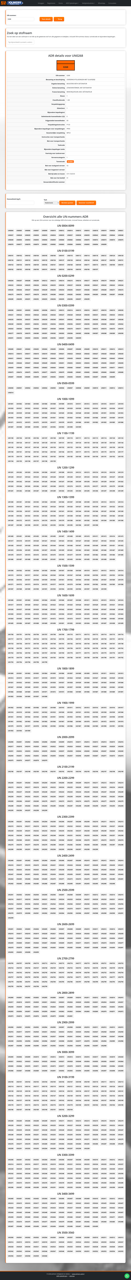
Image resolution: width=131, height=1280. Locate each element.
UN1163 (36, 452)
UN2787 (78, 982)
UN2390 (19, 849)
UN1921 (36, 712)
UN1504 (36, 570)
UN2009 (61, 742)
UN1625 (70, 605)
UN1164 (44, 452)
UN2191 (53, 771)
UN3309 (87, 1160)
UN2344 (19, 835)
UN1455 (27, 550)
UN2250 (10, 796)
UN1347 (103, 511)
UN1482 (95, 555)
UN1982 (44, 726)
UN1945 (36, 717)
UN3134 (61, 1091)
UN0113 (78, 256)
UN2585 (70, 913)
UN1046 (70, 413)
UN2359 (10, 840)
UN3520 (61, 1242)
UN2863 (70, 1011)
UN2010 (70, 742)
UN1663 (120, 614)
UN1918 (10, 712)
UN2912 (103, 1027)
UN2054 (44, 756)
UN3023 (27, 1061)
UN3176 (53, 1105)
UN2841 (36, 1007)
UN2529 (103, 899)
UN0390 (120, 333)
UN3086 (10, 1071)
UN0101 (10, 256)
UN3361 (44, 1178)
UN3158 (27, 1100)
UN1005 (36, 404)
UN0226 (36, 285)
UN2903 (36, 1027)
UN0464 (53, 368)
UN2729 (53, 968)
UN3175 (44, 1105)
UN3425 (103, 1203)
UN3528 (10, 1247)
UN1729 (95, 639)
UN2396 (70, 849)
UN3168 (112, 1100)
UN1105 (27, 438)
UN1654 (44, 614)
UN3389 (36, 1187)
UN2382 (70, 845)
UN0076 (10, 244)
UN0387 (95, 333)
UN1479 (78, 555)
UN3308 (78, 1160)
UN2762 (53, 977)
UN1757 (78, 648)
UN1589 (27, 589)
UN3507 (70, 1237)
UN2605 (44, 929)
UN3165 (87, 1100)
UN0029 (27, 235)
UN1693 (78, 623)
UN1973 (112, 721)
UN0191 (44, 269)
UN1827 (95, 678)
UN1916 (112, 708)
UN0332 (103, 315)
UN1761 (112, 648)
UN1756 (70, 648)
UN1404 (44, 536)
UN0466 (70, 368)
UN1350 (10, 516)
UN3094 (78, 1071)
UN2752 (103, 972)
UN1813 (120, 673)
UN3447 (36, 1212)
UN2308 (78, 822)
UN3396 (95, 1187)
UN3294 (44, 1148)
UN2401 (19, 860)
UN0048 (120, 235)
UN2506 (53, 895)
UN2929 (112, 1032)
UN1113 (95, 438)
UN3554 (112, 1251)
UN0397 (61, 338)
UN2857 (27, 1011)
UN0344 (87, 319)
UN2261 (95, 796)
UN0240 (87, 285)
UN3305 (53, 1160)
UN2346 (36, 835)
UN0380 (36, 333)
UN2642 (10, 938)
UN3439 (87, 1208)
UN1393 (53, 525)
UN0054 (27, 240)
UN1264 (19, 486)
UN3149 (70, 1096)
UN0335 (10, 319)
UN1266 (36, 486)
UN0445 (10, 363)
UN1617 (10, 605)
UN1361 (87, 516)
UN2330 (19, 831)
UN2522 (53, 899)
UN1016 (103, 404)
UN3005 (10, 1057)
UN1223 (36, 477)
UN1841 (95, 682)
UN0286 (103, 294)
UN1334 (10, 511)
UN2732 (70, 968)
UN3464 (53, 1217)
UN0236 (61, 285)
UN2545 (61, 904)
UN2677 (120, 943)
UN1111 (78, 438)
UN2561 (36, 909)
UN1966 (53, 721)
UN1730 (103, 639)
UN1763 (10, 653)
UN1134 (78, 443)
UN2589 (103, 913)
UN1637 (19, 609)
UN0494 (70, 377)
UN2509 (78, 895)
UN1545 (53, 575)
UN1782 (44, 658)
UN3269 (70, 1139)
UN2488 (61, 884)
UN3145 (36, 1096)
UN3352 (95, 1173)
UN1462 (78, 550)
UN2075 (10, 760)
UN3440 (95, 1208)
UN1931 (78, 712)
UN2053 (36, 756)
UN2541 (44, 904)
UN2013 (95, 742)
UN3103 (36, 1082)
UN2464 (10, 879)
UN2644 (27, 938)
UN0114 (87, 256)
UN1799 (44, 662)
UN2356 (103, 835)
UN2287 (70, 806)
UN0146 (95, 260)
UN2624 (78, 934)
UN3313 (120, 1160)
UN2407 (70, 860)
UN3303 (36, 1160)
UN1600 (10, 600)
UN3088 (27, 1071)
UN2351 (70, 835)
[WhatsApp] (127, 1276)
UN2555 (112, 904)
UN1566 (95, 580)
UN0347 (112, 319)
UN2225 (70, 787)
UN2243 (70, 792)
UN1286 (27, 491)
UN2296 (19, 810)
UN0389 (112, 333)
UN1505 (44, 570)
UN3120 (61, 1086)
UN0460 (19, 368)
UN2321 (61, 826)
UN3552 (95, 1251)
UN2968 (61, 1041)
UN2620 (44, 934)
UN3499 (95, 1226)
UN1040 (27, 413)
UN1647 (103, 609)
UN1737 (27, 644)
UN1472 (27, 555)
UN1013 (95, 404)
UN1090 (36, 427)
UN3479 (61, 1222)
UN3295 (53, 1148)
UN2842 (44, 1007)
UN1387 (10, 525)
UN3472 (120, 1217)
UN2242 (61, 792)
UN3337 (87, 1169)
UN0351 (27, 324)
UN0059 (53, 240)
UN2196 (95, 771)
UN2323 (78, 826)
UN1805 (53, 673)
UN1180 (27, 456)
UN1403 (36, 536)
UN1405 (53, 536)
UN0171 (87, 265)
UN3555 (120, 1251)
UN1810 (95, 673)
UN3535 (70, 1247)
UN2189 (36, 771)
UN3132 (44, 1091)
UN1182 (44, 456)
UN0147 (103, 260)
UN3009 (27, 1057)
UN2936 (44, 1036)
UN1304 (44, 502)
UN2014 (103, 742)
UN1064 (78, 418)
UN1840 (87, 682)
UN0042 (95, 235)
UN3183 (103, 1105)
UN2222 (53, 787)
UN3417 (36, 1203)
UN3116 (27, 1086)
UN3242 (78, 1130)
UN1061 (53, 418)
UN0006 (27, 230)
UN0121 (103, 256)
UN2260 (87, 796)
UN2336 (70, 831)
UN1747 (112, 644)
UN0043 (103, 235)
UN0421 (61, 354)
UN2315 (10, 826)
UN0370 (70, 329)
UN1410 (87, 536)
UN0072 (95, 240)
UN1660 (95, 614)
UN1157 (103, 447)
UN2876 (36, 1016)
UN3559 (36, 1256)
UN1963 (27, 721)
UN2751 (95, 972)
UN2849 (78, 1007)
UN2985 (112, 1041)
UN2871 (112, 1011)
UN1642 (61, 609)
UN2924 (70, 1032)
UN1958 (112, 717)
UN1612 (95, 600)
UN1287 (36, 491)
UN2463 (120, 874)
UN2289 (87, 806)
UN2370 (87, 840)
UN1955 (87, 717)
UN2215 (10, 787)
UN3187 (19, 1110)
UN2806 (53, 997)
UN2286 (61, 806)
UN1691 (61, 623)
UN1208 (61, 472)
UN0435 (44, 358)
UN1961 (10, 721)
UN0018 (95, 230)
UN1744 (87, 644)
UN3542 (10, 1251)
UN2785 (61, 982)
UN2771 (78, 977)
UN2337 (78, 831)
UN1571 (10, 584)
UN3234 (10, 1130)
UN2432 (10, 870)
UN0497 (95, 377)
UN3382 (95, 1183)
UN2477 (95, 879)
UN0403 (36, 349)
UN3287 (103, 1144)
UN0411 (103, 349)
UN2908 (70, 1027)
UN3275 (120, 1139)
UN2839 (19, 1007)
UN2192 (61, 771)
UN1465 (95, 550)
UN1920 (27, 712)
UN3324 (95, 1164)
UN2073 (112, 756)
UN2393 (44, 849)
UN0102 (19, 256)
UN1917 (120, 708)
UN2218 (36, 787)
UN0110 (70, 256)
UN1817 (36, 678)
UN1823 (61, 678)
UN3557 (19, 1256)
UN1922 (44, 712)
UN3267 (53, 1139)
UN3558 (27, 1256)
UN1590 (36, 589)
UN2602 (19, 929)
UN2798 (36, 986)
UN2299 (44, 810)
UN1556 (19, 580)
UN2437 (53, 870)
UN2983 (95, 1041)
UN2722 (112, 963)
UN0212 (44, 281)
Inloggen (41, 3)
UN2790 (103, 982)
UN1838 (70, 682)
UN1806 (61, 673)
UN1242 (19, 482)
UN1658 (78, 614)
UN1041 (36, 413)
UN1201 (10, 472)
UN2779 (10, 982)
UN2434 (27, 870)
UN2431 (120, 865)
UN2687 (87, 947)
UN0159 (36, 265)
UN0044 (112, 235)
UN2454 (53, 874)
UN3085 (120, 1066)
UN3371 (10, 1183)
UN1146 (19, 447)
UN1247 (61, 482)
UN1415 (120, 536)
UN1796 (27, 662)
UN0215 (70, 281)
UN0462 (36, 368)
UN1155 (87, 447)
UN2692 (10, 952)
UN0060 (61, 240)
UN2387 (112, 845)
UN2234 (112, 787)
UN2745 (44, 972)
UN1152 (61, 447)
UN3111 (103, 1082)
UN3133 (53, 1091)
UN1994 (19, 731)
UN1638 (27, 609)
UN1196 (27, 461)
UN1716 (120, 634)
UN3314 (10, 1164)
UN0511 (103, 388)
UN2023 (61, 746)
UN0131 (19, 260)
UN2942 (78, 1036)
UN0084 (70, 244)
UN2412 (103, 860)
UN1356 (53, 516)
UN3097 (103, 1071)
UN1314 (120, 502)
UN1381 (78, 520)
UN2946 (103, 1036)
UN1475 (53, 555)
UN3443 (120, 1208)
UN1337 (27, 511)
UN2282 (27, 806)
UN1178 (10, 456)
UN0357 (78, 324)
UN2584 (61, 913)
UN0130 (10, 260)
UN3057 (112, 1061)
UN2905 (53, 1027)
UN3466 (70, 1217)
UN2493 (87, 884)
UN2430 (112, 865)
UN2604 (36, 929)
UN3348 (61, 1173)
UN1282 (19, 491)
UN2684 (61, 947)
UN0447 (27, 363)
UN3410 (95, 1199)
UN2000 (10, 742)
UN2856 (19, 1011)
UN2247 (103, 792)
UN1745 (95, 644)
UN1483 (103, 555)
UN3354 (103, 1173)
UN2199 (120, 771)
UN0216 (78, 281)
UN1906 (36, 708)
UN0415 (19, 354)
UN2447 (10, 874)
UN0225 (27, 285)
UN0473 (10, 372)
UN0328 (70, 315)
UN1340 (53, 511)
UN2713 (44, 963)
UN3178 (61, 1105)
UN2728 (44, 968)
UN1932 (87, 712)
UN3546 (44, 1251)
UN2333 (44, 831)
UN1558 (36, 580)
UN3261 (120, 1135)
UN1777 (120, 653)
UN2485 (36, 884)
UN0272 (120, 290)
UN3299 (87, 1148)
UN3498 (87, 1226)
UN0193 (61, 269)
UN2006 (44, 742)
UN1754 (53, 648)
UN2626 (87, 934)
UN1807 (70, 673)
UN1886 (87, 692)
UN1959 (120, 717)
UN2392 (36, 849)
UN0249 (44, 290)
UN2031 (10, 751)
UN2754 (120, 972)
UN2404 (44, 860)
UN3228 (78, 1125)
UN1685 (10, 623)
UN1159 (120, 447)
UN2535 (19, 904)
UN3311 (103, 1160)
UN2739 (112, 968)
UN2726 (27, 968)
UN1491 (53, 559)
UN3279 (36, 1144)
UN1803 (36, 673)
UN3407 (70, 1199)
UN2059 (87, 756)
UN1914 (95, 708)
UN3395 (87, 1187)
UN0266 (87, 290)
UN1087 (10, 427)
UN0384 (70, 333)
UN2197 (103, 771)
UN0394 (36, 338)
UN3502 (27, 1237)
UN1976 (19, 726)
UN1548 (78, 575)
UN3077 (61, 1066)
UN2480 (112, 879)
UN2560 (27, 909)
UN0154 (19, 265)
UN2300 (10, 822)
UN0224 (19, 285)
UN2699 (36, 952)
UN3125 (103, 1086)
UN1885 (78, 692)
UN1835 (44, 682)
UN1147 (27, 447)
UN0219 (103, 281)
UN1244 (36, 482)
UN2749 (78, 972)
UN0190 (36, 269)
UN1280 (120, 486)
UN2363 (44, 840)
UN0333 (112, 315)
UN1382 (87, 520)
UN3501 (19, 1237)
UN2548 (87, 904)
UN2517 (19, 899)
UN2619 (36, 934)
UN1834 (36, 682)
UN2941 (70, 1036)
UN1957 (103, 717)
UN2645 (36, 938)
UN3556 (10, 1256)
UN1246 (53, 482)
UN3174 (36, 1105)
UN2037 (61, 751)
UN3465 (61, 1217)
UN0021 (120, 230)
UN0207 (19, 281)
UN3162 (61, 1100)
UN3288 (112, 1144)
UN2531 (112, 899)
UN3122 (78, 1086)
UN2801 (19, 997)
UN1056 (19, 418)
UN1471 (19, 555)
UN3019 (112, 1057)
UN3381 (87, 1183)
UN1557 (27, 580)
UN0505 (53, 388)
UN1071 (10, 422)
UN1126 (19, 443)
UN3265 (36, 1139)
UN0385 (78, 333)
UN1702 (27, 634)
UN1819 (53, 678)
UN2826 (70, 1002)
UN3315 (19, 1164)
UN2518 (27, 899)
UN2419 (36, 865)
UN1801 (19, 673)
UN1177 (120, 452)
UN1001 (10, 404)
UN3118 (44, 1086)
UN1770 (70, 653)
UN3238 (44, 1130)
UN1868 (19, 692)
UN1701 (19, 634)
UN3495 (61, 1226)
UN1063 (70, 418)
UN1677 (78, 619)
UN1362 (95, 516)
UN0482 (87, 372)
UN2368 (78, 840)
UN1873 (61, 692)
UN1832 (19, 682)
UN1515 (10, 575)
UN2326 (103, 826)
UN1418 (19, 541)
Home (61, 3)
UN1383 (95, 520)
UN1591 (44, 589)
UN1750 (19, 648)
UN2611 (95, 929)
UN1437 (19, 545)
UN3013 (61, 1057)
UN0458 (120, 363)
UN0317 (95, 310)
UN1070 (120, 418)
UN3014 (70, 1057)
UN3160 (44, 1100)
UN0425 (78, 354)
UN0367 (44, 329)
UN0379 (27, 333)
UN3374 (27, 1183)
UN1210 (70, 472)
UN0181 (120, 265)
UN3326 (112, 1164)
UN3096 (95, 1071)
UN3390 (44, 1187)
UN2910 (87, 1027)
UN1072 (19, 422)
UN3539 (103, 1247)
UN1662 (112, 614)
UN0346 (103, 319)
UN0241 (95, 285)
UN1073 (27, 422)
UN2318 (36, 826)
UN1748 (120, 644)
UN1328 (87, 507)
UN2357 (112, 835)
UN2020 (36, 746)
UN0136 (53, 260)
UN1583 (103, 584)
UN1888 (103, 692)
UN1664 (10, 619)
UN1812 (112, 673)
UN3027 (61, 1061)
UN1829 (112, 678)
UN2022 (53, 746)
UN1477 (70, 555)
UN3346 (44, 1173)
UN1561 (61, 580)
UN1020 (10, 408)
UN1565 (87, 580)
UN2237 (19, 792)
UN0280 (53, 294)
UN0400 (10, 349)
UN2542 (53, 904)
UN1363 (103, 516)
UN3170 (10, 1105)
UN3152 (95, 1096)
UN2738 (103, 968)
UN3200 (10, 1121)
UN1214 (95, 472)
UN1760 (103, 648)
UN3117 (36, 1086)
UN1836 (53, 682)
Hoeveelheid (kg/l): (20, 201)
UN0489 (27, 377)
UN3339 (103, 1169)
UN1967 (61, 721)
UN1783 (53, 658)
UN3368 (103, 1178)
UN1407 (61, 536)
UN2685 (70, 947)
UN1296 (95, 491)
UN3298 (78, 1148)
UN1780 (27, 658)
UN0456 (103, 363)
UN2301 (19, 822)
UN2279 (120, 801)
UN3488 (19, 1226)
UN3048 (78, 1061)
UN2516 (10, 899)
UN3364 (70, 1178)
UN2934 (27, 1036)
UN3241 (70, 1130)
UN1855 (53, 687)
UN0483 (95, 372)
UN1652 (27, 614)
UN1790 (103, 658)
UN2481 (120, 879)
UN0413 (120, 349)
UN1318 (10, 507)
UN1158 (112, 447)
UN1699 (120, 623)
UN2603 (27, 929)
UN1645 (87, 609)
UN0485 (112, 372)
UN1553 (112, 575)
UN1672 (53, 619)
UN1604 (44, 600)
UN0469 (95, 368)
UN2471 (61, 879)
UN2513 (103, 895)
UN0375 (112, 329)
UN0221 (120, 281)
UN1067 (103, 418)
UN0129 (120, 256)
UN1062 (61, 418)
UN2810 (78, 997)
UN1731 (112, 639)
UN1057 (27, 418)
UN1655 (53, 614)
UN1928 (61, 712)
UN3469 (95, 1217)
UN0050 (19, 240)
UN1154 (78, 447)
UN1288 (44, 491)
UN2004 (36, 742)
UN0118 (95, 256)
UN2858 (36, 1011)
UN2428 (95, 865)
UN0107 (61, 256)
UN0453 (78, 363)
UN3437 (70, 1208)
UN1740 (53, 644)
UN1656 (61, 614)
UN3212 (70, 1121)
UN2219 (44, 787)
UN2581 (36, 913)
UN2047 (103, 751)
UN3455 (103, 1212)
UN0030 (36, 235)
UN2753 (112, 972)
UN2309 (87, 822)
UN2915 (120, 1027)
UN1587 (10, 589)
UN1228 (53, 477)
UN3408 (78, 1199)
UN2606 (53, 929)
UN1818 (44, 678)
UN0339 (44, 319)
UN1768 (53, 653)
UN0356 (70, 324)
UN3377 (53, 1183)
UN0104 (36, 256)
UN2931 (10, 1036)
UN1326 (70, 507)
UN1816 (27, 678)
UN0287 (112, 294)
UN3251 (36, 1135)
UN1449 (95, 545)
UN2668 (53, 943)
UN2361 (27, 840)
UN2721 (103, 963)
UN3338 (95, 1169)
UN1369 (10, 520)
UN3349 (70, 1173)
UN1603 (36, 600)
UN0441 (95, 358)
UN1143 (112, 443)
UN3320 (61, 1164)
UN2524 (61, 899)
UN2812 (95, 997)
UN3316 (27, 1164)
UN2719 (87, 963)
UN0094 (95, 244)
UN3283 (70, 1144)
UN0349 (10, 324)
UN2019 (27, 746)
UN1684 (120, 619)
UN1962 (19, 721)
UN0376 (120, 329)
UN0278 (36, 294)
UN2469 (44, 879)
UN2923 (61, 1032)
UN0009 (44, 230)
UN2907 (61, 1027)
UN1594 (61, 589)
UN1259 (103, 482)
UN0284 (87, 294)
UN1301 (19, 502)
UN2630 (120, 934)
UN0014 (70, 230)
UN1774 (95, 653)
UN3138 (95, 1091)
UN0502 (27, 388)
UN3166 (95, 1100)
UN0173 (95, 265)
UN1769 (61, 653)
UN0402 (27, 349)
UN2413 (112, 860)
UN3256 (78, 1135)
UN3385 (120, 1183)
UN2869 (95, 1011)
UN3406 (61, 1199)
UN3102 (27, 1082)
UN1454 (19, 550)
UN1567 (103, 580)
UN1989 (95, 726)
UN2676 (112, 943)
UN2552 (95, 904)
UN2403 (36, 860)
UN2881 (70, 1016)
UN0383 (61, 333)
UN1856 (61, 687)
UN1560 (53, 580)
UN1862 (103, 687)
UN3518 (44, 1242)
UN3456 (112, 1212)
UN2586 (78, 913)
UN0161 (53, 265)
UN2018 (19, 746)
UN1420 (36, 541)
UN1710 (70, 634)
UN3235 (19, 1130)
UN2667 (44, 943)
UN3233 (120, 1125)
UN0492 (53, 377)
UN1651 (19, 614)
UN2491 (78, 884)
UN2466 (27, 879)
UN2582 (44, 913)
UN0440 (87, 358)
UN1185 (70, 456)
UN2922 (53, 1032)
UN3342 (10, 1173)
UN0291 (27, 299)
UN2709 (27, 963)
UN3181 (87, 1105)
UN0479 (61, 372)
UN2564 (44, 909)
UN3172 (27, 1105)
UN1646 (95, 609)
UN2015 (112, 742)
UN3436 (61, 1208)
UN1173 (95, 452)
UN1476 (61, 555)
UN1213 (87, 472)
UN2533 (120, 899)
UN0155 (27, 265)
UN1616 (120, 600)
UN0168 (70, 265)
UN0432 (19, 358)
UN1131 (61, 443)
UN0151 (120, 260)
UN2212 (103, 783)
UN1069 (112, 418)
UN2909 (78, 1027)
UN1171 (78, 452)
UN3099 (120, 1071)
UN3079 (78, 1066)
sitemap (72, 1276)
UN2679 (19, 947)
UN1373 (27, 520)
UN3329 (19, 1169)
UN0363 (10, 329)
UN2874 (19, 1016)
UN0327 (61, 315)
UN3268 (61, 1139)
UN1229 (61, 477)
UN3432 (44, 1208)
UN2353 (87, 835)
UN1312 (103, 502)
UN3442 (112, 1208)
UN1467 (112, 550)
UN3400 (10, 1199)
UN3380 (78, 1183)
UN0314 (70, 310)
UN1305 (53, 502)
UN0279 (44, 294)
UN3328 (10, 1169)
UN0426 (87, 354)
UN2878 (44, 1016)
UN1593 (53, 589)
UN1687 (27, 623)
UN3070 (27, 1066)
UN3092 (61, 1071)
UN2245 (87, 792)
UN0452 (70, 363)
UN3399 (120, 1187)
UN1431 (95, 541)
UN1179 (19, 456)
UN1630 (103, 605)
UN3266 (44, 1139)
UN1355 (44, 516)
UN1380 (70, 520)
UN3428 (10, 1208)
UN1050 (95, 413)
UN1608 (78, 600)
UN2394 (53, 849)
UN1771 (78, 653)
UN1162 (27, 452)
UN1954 (78, 717)
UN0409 (87, 349)
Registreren (51, 3)
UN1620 (27, 605)
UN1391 (36, 525)
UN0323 (27, 315)
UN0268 (103, 290)
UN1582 (95, 584)
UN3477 (44, 1222)
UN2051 (19, 756)
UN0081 (44, 244)
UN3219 (120, 1121)
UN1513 (112, 570)
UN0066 (78, 240)
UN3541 (120, 1247)
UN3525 (103, 1242)
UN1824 (70, 678)
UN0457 (112, 363)
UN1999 (27, 731)
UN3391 (53, 1187)
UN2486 (44, 884)
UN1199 (53, 461)
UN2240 (44, 792)
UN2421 (53, 865)
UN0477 (44, 372)
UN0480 (70, 372)
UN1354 (36, 516)
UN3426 (112, 1203)
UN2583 (53, 913)
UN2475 (87, 879)
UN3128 (10, 1091)
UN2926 (87, 1032)
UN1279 (112, 486)
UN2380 (53, 845)
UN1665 (19, 619)
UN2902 (27, 1027)
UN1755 (61, 648)
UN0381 (44, 333)
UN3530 (27, 1247)
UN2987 (10, 1046)
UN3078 (70, 1066)
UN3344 (27, 1173)
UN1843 (103, 682)
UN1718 (19, 639)
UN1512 (103, 570)
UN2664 (36, 943)
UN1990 (103, 726)
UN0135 (44, 260)
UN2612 (103, 929)
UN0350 (19, 324)
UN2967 (53, 1041)
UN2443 (103, 870)
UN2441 (87, 870)
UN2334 (53, 831)
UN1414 (112, 536)
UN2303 (36, 822)
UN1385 (112, 520)
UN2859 (44, 1011)
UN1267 (44, 486)
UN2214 (120, 783)
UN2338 (87, 831)
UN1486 (10, 559)
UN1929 (70, 712)
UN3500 (10, 1237)
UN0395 (44, 338)
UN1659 (87, 614)
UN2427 (87, 865)
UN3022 (19, 1061)
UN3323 (87, 1164)
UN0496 (87, 377)
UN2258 (70, 796)
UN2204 (44, 783)
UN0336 (19, 319)
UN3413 (120, 1199)
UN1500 (10, 570)
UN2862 (61, 1011)
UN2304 (44, 822)
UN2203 (36, 783)
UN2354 (95, 835)
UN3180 (78, 1105)
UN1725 (61, 639)
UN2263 (112, 796)
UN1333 (120, 507)
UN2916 (10, 1032)
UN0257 (78, 290)
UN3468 (87, 1217)
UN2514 (112, 895)
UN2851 (95, 1007)
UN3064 (120, 1061)
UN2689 (103, 947)
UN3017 (95, 1057)
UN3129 (19, 1091)
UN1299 (120, 491)
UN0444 (120, 358)
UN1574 (36, 584)
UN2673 (95, 943)
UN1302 (27, 502)
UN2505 (44, 895)
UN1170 (70, 452)
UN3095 (87, 1071)
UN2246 (95, 792)
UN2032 (19, 751)
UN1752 (36, 648)
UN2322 (70, 826)
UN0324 (36, 315)
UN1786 (70, 658)
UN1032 (87, 408)
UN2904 (44, 1027)
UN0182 (10, 269)
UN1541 (36, 575)
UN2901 (19, 1027)
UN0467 (78, 368)
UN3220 (10, 1125)
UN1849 (27, 687)
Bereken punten (67, 203)
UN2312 (112, 822)
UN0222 (10, 285)
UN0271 (112, 290)
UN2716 (70, 963)
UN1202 (19, 472)
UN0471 (112, 368)
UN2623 (70, 934)
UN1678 (87, 619)
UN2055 (53, 756)
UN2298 (36, 810)
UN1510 (87, 570)
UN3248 (10, 1135)
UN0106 (53, 256)
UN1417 (10, 541)
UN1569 (112, 580)
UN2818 (19, 1002)
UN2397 (78, 849)
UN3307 (70, 1160)
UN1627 (87, 605)
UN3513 (120, 1237)
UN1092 (53, 427)
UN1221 (19, 477)
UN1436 (10, 545)
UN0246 (19, 290)
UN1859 (87, 687)
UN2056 (61, 756)
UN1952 (61, 717)
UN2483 (19, 884)
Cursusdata (112, 3)
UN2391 (27, 849)
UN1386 (120, 520)
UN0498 (103, 377)
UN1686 (19, 623)
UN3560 (44, 1256)
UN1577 (53, 584)
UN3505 (53, 1237)
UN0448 (36, 363)
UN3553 (103, 1251)
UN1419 (27, 541)
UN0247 (27, 290)
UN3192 (61, 1110)
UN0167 (61, 265)
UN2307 (70, 822)
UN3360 (36, 1178)
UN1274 (70, 486)
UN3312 (112, 1160)
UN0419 (44, 354)
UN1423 (61, 541)
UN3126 (112, 1086)
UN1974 (120, 721)
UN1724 (53, 639)
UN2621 (53, 934)
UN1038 (10, 413)
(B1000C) (70, 161)
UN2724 (10, 968)
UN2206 (61, 783)
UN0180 (112, 265)
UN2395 (61, 849)
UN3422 (78, 1203)
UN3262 (10, 1139)
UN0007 (36, 230)
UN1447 (78, 545)
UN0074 (112, 240)
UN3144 (27, 1096)
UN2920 (36, 1032)
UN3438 (78, 1208)
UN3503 (36, 1237)
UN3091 (53, 1071)
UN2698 (27, 952)
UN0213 (53, 281)
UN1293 (70, 491)
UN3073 (53, 1066)
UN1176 (112, 452)
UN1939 (112, 712)
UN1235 (103, 477)
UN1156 (95, 447)
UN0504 (44, 388)
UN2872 (120, 1011)
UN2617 (19, 934)
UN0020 (112, 230)
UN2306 (61, 822)
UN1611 (87, 600)
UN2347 (44, 835)
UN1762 (120, 648)
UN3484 (103, 1222)
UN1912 (78, 708)
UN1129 (44, 443)
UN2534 (10, 904)
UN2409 (78, 860)
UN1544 (44, 575)
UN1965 (44, 721)
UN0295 (61, 299)
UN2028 (103, 746)
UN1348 (112, 511)
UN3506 (61, 1237)
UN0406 (61, 349)
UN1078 (61, 422)
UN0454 (87, 363)
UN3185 (120, 1105)
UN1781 (36, 658)
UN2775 (95, 977)
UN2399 (95, 849)
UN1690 (53, 623)
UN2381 (61, 845)
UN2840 (27, 1007)
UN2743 (27, 972)
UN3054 (87, 1061)
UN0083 (61, 244)
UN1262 (120, 482)
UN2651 (87, 938)
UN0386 (87, 333)
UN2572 (87, 909)
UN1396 (78, 525)
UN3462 (36, 1217)
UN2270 (44, 801)
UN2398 (87, 849)
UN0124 (112, 256)
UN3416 (27, 1203)
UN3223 (36, 1125)
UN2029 (112, 746)
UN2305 (53, 822)
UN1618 (19, 605)
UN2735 (95, 968)
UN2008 (53, 742)
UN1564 (78, 580)
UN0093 (87, 244)
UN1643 (70, 609)
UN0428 (103, 354)
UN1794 (19, 662)
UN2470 (53, 879)
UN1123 (120, 438)
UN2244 (78, 792)
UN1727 (78, 639)
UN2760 (36, 977)
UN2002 (27, 742)
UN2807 (61, 997)
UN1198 (44, 461)
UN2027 (95, 746)
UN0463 (44, 368)
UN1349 (120, 511)
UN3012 (53, 1057)
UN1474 (44, 555)
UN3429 (19, 1208)
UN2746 (53, 972)
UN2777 (112, 977)
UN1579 (70, 584)
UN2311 (103, 822)
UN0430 (120, 354)
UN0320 (120, 310)
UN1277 (95, 486)
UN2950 (19, 1041)
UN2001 (19, 742)
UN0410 (95, 349)
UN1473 (36, 555)
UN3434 (53, 1208)
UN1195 (19, 461)
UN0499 (112, 377)
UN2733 (78, 968)
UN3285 (87, 1144)
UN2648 (61, 938)
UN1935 (95, 712)
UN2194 (78, 771)
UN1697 (103, 623)
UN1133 (70, 443)
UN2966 (44, 1041)
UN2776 (103, 977)
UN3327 (120, 1164)
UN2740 (120, 968)
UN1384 (103, 520)
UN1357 (61, 516)
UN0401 (19, 349)
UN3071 (36, 1066)
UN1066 (95, 418)
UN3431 (36, 1208)
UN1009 (61, 404)
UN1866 (10, 692)
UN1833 (27, 682)
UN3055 (95, 1061)
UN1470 (10, 555)
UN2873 (10, 1016)
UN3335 (70, 1169)
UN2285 (53, 806)
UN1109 (61, 438)
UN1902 (10, 708)
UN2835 (112, 1002)
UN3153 (103, 1096)
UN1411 (95, 536)
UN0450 (53, 363)
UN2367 (70, 840)
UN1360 (78, 516)
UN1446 (70, 545)
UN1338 (36, 511)
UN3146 (44, 1096)
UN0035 (61, 235)
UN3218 (112, 1121)
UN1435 (120, 541)
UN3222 (27, 1125)
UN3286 (95, 1144)
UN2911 (95, 1027)
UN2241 (53, 792)
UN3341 (120, 1169)
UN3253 (53, 1135)
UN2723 (120, 963)
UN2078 (36, 760)
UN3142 (10, 1096)
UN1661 (103, 614)
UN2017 (10, 746)
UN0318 (103, 310)
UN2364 (53, 840)
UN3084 (112, 1066)
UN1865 (120, 687)
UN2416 (10, 865)
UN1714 (103, 634)
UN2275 (87, 801)
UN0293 (44, 299)
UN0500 (10, 388)
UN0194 (70, 269)
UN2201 (19, 783)
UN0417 (27, 354)
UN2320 (53, 826)
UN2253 (36, 796)
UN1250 (87, 482)
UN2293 (112, 806)
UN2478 (103, 879)
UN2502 (19, 895)
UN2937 (53, 1036)
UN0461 (27, 368)
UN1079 (70, 422)
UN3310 (95, 1160)
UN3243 (87, 1130)
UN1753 (44, 648)
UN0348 (120, 319)
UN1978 (36, 726)
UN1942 (19, 717)
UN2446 (120, 870)
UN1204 (36, 472)
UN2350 (61, 835)
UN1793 (10, 662)
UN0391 (10, 338)
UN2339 (95, 831)
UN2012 (87, 742)
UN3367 (95, 1178)
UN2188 (27, 771)
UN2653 (95, 938)
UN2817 (10, 1002)
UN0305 (36, 310)
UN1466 (103, 550)
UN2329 (10, 831)
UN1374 (36, 520)
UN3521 (70, 1242)
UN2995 (78, 1046)
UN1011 (78, 404)
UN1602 (27, 600)
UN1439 (36, 545)
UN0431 (10, 358)
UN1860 (95, 687)
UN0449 (44, 363)
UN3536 (78, 1247)
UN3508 (78, 1237)
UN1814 (10, 678)
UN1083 (103, 422)
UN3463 (44, 1217)
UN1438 (27, 545)
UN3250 (27, 1135)
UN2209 (78, 783)
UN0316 (87, 310)
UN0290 (19, 299)
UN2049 (120, 751)
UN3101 (19, 1082)
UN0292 (36, 299)
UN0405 (53, 349)
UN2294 (120, 806)
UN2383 (78, 845)
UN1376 (44, 520)
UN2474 (78, 879)
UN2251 (19, 796)
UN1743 (78, 644)
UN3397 (103, 1187)
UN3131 (36, 1091)
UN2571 (78, 909)
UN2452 (36, 874)
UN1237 (112, 477)
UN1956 (95, 717)
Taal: (51, 202)
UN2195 (87, 771)
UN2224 (61, 787)
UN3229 (87, 1125)
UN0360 (103, 324)
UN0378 (19, 333)
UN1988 (87, 726)
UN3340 (112, 1169)
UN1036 (112, 408)
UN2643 (19, 938)
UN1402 (27, 536)
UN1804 (44, 673)
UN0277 (27, 294)
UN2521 (44, 899)
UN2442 (95, 870)
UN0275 (10, 294)
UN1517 (27, 575)
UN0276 (19, 294)
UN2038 (70, 751)
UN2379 (44, 845)
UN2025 (78, 746)
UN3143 (19, 1096)
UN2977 (78, 1041)
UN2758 (19, 977)
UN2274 (78, 801)
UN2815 (120, 997)
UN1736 (19, 644)
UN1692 (70, 623)
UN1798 (36, 662)
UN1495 (87, 559)
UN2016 (120, 742)
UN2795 (10, 986)
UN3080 (87, 1066)
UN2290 (95, 806)
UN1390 (27, 525)
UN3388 (27, 1187)
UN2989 (27, 1046)
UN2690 (112, 947)
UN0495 (78, 377)
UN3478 (53, 1222)
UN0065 (70, 240)
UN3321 (70, 1164)
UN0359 (95, 324)
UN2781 (27, 982)
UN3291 (19, 1148)
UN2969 (70, 1041)
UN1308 (78, 502)
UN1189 (87, 456)
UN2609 (78, 929)
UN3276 (10, 1144)
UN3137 (87, 1091)
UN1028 (61, 408)
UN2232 (95, 787)
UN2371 (95, 840)
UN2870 (103, 1011)
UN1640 (44, 609)
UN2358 (120, 835)
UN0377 (10, 333)
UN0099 (103, 244)
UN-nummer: (20, 17)
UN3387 (19, 1187)
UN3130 (27, 1091)
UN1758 (87, 648)
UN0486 (120, 372)
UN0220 (112, 281)
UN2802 (27, 997)
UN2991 (44, 1046)
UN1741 (61, 644)
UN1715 (112, 634)
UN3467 (78, 1217)
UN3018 (103, 1057)
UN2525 (70, 899)
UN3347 (53, 1173)
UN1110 (70, 438)
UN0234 (44, 285)
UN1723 (44, 639)
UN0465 (61, 368)
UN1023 (36, 408)
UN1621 (36, 605)
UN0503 (36, 388)
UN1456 (36, 550)
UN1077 (53, 422)
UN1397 (87, 525)
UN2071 (103, 756)
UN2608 (70, 929)
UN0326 (53, 315)
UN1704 (36, 634)
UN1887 (95, 692)
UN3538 (95, 1247)
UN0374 (103, 329)
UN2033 (27, 751)
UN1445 (61, 545)
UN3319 (53, 1164)
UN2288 (78, 806)
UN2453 (44, 874)
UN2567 (61, 909)
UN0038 (78, 235)
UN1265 (27, 486)
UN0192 (53, 269)
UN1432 (103, 541)
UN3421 (70, 1203)
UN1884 (70, 692)
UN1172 (87, 452)
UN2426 (78, 865)
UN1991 (112, 726)
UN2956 (27, 1041)
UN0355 (61, 324)
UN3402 (27, 1199)
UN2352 (78, 835)
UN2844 (53, 1007)
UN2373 (112, 840)
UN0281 (61, 294)
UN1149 (44, 447)
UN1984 (61, 726)
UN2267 (27, 801)
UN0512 (112, 388)
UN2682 (44, 947)
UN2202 (27, 783)
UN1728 (87, 639)
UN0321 (10, 315)
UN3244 (95, 1130)
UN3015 (78, 1057)
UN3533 (53, 1247)
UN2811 (87, 997)
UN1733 (10, 644)
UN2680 (27, 947)
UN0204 (10, 281)
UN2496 (103, 884)
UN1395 (70, 525)
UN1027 (53, 408)
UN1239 (10, 482)
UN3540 (112, 1247)
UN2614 (112, 929)
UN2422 (61, 865)
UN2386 (103, 845)
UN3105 (53, 1082)
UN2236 (10, 792)
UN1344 (78, 511)
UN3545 (36, 1251)
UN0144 (87, 260)
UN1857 (70, 687)
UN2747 (61, 972)
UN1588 (19, 589)
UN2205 (53, 783)
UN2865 (87, 1011)
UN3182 (95, 1105)
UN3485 (112, 1222)
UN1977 (27, 726)
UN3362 (53, 1178)
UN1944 (27, 717)
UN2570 (70, 909)
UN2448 (19, 874)
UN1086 (120, 422)
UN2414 (120, 860)
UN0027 (10, 235)
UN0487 (10, 377)
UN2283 (36, 806)
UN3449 (53, 1212)
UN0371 (78, 329)
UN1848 (19, 687)
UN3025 (44, 1061)
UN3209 (44, 1121)
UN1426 (70, 541)
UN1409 (78, 536)
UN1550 (95, 575)
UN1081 (87, 422)
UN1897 (36, 696)
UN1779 (19, 658)
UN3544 (27, 1251)
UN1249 (78, 482)
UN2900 (10, 1027)
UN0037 (70, 235)
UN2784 (53, 982)
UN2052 (27, 756)
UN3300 (10, 1160)
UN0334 (120, 315)
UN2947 (112, 1036)
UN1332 (112, 507)
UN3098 (112, 1071)
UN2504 (36, 895)
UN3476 (36, 1222)
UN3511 (103, 1237)
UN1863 (112, 687)
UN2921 (44, 1032)
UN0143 (78, 260)
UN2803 (36, 997)
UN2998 (103, 1046)
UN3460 (27, 1217)
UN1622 (44, 605)
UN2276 (95, 801)
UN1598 (95, 589)
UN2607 (61, 929)
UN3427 (120, 1203)
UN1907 (44, 708)
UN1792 (120, 658)
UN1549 (87, 575)
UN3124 (95, 1086)
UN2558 (19, 909)
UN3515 (19, 1242)
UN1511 (95, 570)
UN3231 (103, 1125)
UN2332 (36, 831)
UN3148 (61, 1096)
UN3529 (19, 1247)
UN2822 (53, 1002)
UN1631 (112, 605)
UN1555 (10, 580)
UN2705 (10, 963)
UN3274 (112, 1139)
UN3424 (95, 1203)
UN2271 (53, 801)
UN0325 (44, 315)
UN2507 (61, 895)
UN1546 (61, 575)
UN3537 (87, 1247)
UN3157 (19, 1100)
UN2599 (10, 918)
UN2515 (120, 895)
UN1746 (103, 644)
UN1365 (120, 516)
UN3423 (87, 1203)
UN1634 (120, 605)
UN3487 (10, 1226)
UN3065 (10, 1066)
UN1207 (53, 472)
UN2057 (70, 756)
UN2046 (95, 751)
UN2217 (27, 787)
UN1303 (36, 502)
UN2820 (36, 1002)
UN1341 (61, 511)
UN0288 (120, 294)
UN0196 (87, 269)
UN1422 (53, 541)
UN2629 (112, 934)
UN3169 (120, 1100)
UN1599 (103, 589)
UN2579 (19, 913)
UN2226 (78, 787)
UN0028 (19, 235)
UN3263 (19, 1139)
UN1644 (78, 609)
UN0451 (61, 363)
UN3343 (19, 1173)
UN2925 (78, 1032)
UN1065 (87, 418)
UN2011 (78, 742)
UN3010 (36, 1057)
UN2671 (78, 943)
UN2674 (103, 943)
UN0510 (95, 388)
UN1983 (53, 726)
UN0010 (53, 230)
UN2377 (27, 845)
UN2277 (103, 801)
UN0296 (70, 299)
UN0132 (27, 260)
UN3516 (27, 1242)
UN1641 (53, 609)
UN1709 (61, 634)
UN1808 (78, 673)
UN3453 (87, 1212)
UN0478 (53, 372)
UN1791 (112, 658)
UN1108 (53, 438)
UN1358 (70, 516)
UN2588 (95, 913)
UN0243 (112, 285)
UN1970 (87, 721)
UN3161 (53, 1100)
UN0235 (53, 285)
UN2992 (53, 1046)
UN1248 (70, 482)
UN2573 (95, 909)
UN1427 (78, 541)
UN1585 (112, 584)
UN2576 (112, 909)
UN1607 (70, 600)
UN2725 (19, 968)
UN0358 (87, 324)
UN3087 (19, 1071)
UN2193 (70, 771)
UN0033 (44, 235)
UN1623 (53, 605)
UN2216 (19, 787)
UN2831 (95, 1002)
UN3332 (44, 1169)
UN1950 (44, 717)
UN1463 (87, 550)
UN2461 (112, 874)
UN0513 (120, 388)
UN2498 (112, 884)
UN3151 (87, 1096)
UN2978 (87, 1041)
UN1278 (103, 486)
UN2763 (61, 977)
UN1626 (78, 605)
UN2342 (120, 831)
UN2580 (27, 913)
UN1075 (36, 422)
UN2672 (87, 943)
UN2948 (120, 1036)
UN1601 (19, 600)
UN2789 (95, 982)
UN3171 (19, 1105)
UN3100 (10, 1082)
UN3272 (95, 1139)
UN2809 (70, 997)
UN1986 (70, 726)
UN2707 (19, 963)
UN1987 (78, 726)
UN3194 (70, 1110)
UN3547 (53, 1251)
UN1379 (61, 520)
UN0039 (87, 235)
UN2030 (120, 746)
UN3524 (95, 1242)
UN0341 (61, 319)
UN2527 (87, 899)
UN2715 (61, 963)
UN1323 (44, 507)
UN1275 (78, 486)
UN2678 (10, 947)
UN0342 (70, 319)
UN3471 (112, 1217)
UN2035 (44, 751)
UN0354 (53, 324)
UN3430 (27, 1208)
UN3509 (87, 1237)
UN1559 (44, 580)
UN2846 (70, 1007)
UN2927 (95, 1032)
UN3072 (44, 1066)
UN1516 (19, 575)
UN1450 (103, 545)
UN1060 (44, 418)
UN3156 (10, 1100)
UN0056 (44, 240)
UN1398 (95, 525)
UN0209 (36, 281)
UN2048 (112, 751)
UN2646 (44, 938)
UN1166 (61, 452)
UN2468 (36, 879)
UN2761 (44, 977)
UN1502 (19, 570)
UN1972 (103, 721)
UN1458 (53, 550)
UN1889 (112, 692)
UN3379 (70, 1183)
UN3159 (36, 1100)
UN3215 (95, 1121)
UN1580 (78, 584)
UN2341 (112, 831)
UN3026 (53, 1061)
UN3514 (10, 1242)
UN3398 (112, 1187)
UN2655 (103, 938)
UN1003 (27, 404)
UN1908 (53, 708)
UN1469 (120, 550)
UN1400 (10, 536)
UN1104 (19, 438)
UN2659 (10, 943)
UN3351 (87, 1173)
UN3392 (61, 1187)
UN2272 (61, 801)
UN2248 (112, 792)
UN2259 (78, 796)
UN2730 (61, 968)
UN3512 (112, 1237)
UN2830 (87, 1002)
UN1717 (10, 639)
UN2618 (27, 934)
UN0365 (27, 329)
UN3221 (19, 1125)
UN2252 (27, 796)
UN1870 (36, 692)
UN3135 (70, 1091)
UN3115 (19, 1086)
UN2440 (78, 870)
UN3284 (78, 1144)
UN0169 (78, 265)
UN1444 (53, 545)
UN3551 (87, 1251)
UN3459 (19, 1217)
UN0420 (53, 354)
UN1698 (112, 623)
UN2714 (53, 963)
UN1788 (87, 658)
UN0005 (19, 230)
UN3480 (70, 1222)
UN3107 (70, 1082)
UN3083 (103, 1066)
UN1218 (112, 472)
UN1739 (44, 644)
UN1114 (103, 438)
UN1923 (53, 712)
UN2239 (36, 792)
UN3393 (70, 1187)
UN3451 (70, 1212)
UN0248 (36, 290)
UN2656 (112, 938)
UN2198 (112, 771)
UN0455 (95, 363)
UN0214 (61, 281)
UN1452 (120, 545)
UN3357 (10, 1178)
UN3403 (36, 1199)
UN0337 (27, 319)
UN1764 (19, 653)
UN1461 (70, 550)
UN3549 (70, 1251)
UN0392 (19, 338)
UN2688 (95, 947)
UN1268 (53, 486)
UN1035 (103, 408)
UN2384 (87, 845)
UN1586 (120, 584)
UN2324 (87, 826)
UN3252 (44, 1135)
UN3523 (87, 1242)
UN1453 (10, 550)
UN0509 (87, 388)
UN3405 (53, 1199)
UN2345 (27, 835)
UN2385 (95, 845)
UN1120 (112, 438)
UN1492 (61, 559)
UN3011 (44, 1057)
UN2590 (112, 913)
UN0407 (70, 349)
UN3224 (44, 1125)
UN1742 (70, 644)
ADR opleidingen (61, 1276)
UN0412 (112, 349)
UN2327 (112, 826)
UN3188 (27, 1110)
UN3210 (53, 1121)
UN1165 (53, 452)
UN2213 (112, 783)
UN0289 (10, 299)
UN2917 (19, 1032)
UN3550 (78, 1251)
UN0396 (53, 338)
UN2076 (19, 760)
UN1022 (27, 408)
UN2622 (61, 934)
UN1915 (103, 708)
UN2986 (120, 1041)
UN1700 (10, 634)
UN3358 (19, 1178)
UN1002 (19, 404)
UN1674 (70, 619)
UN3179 (70, 1105)
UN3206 (27, 1121)
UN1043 (44, 413)
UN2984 (103, 1041)
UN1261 (112, 482)
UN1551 (103, 575)
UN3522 (78, 1242)
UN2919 (27, 1032)
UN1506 (53, 570)
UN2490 (70, 884)
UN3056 (103, 1061)
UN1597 (87, 589)
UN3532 (44, 1247)
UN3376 (44, 1183)
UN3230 (95, 1125)
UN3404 (44, 1199)
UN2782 (36, 982)
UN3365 (78, 1178)
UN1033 (95, 408)
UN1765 (27, 653)
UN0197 (95, 269)
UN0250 (53, 290)
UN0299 (87, 299)
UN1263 (10, 486)
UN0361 (112, 324)
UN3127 (120, 1086)
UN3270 (78, 1139)
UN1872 (53, 692)
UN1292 (61, 491)
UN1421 (44, 541)
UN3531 (36, 1247)
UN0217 (87, 281)
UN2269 (36, 801)
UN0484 (103, 372)
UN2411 (95, 860)
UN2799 (44, 986)
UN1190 (95, 456)
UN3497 (78, 1226)
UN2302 (27, 822)
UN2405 (53, 860)
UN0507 (70, 388)
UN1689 (44, 623)
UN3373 (19, 1183)
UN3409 (87, 1199)
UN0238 (78, 285)
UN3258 (95, 1135)
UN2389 (10, 849)
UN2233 (103, 787)
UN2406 (61, 860)
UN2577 (120, 909)
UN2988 (19, 1046)
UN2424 (70, 865)
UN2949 (10, 1041)
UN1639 (36, 609)
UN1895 (27, 696)
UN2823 (61, 1002)
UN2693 (19, 952)
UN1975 (10, 726)
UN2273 (70, 801)
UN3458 (10, 1217)
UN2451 (27, 874)
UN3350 (78, 1173)
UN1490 (44, 559)
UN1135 (87, 443)
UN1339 (44, 511)
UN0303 (27, 310)
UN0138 (70, 260)
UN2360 (19, 840)
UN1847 (10, 687)
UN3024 (36, 1061)
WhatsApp (101, 3)
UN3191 (53, 1110)
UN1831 (10, 682)
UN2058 (78, 756)
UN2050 (10, 756)
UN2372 (103, 840)
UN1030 (78, 408)
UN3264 (27, 1139)
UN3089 (36, 1071)
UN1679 (95, 619)
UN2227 (87, 787)
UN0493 (61, 377)
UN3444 (10, 1212)
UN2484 (27, 884)
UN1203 (27, 472)
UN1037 (120, 408)
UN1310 (95, 502)
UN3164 (78, 1100)
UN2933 (19, 1036)
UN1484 (112, 555)
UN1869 (27, 692)
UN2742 (19, 972)
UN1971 (95, 721)
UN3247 (120, 1130)
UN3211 (61, 1121)
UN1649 (120, 609)
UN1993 (10, 731)
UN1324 (53, 507)
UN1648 (112, 609)
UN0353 (44, 324)
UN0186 (27, 269)
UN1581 (87, 584)
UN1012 (87, 404)
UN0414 (10, 354)
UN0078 (27, 244)
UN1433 (112, 541)
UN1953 (70, 717)
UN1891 (120, 692)
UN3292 (27, 1148)
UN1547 (70, 575)
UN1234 (95, 477)
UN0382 (53, 333)
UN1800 (10, 673)
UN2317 (27, 826)
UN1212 (78, 472)
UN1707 (44, 634)
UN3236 (27, 1130)
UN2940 (61, 1036)
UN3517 (36, 1242)
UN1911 (70, 708)
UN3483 (95, 1222)
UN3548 (61, 1251)
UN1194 (10, 461)
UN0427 (95, 354)
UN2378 (36, 845)
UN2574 (103, 909)
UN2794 (120, 982)
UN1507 (61, 570)
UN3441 (103, 1208)
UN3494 (53, 1226)
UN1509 (78, 570)
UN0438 (70, 358)
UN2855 (10, 1011)
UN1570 (120, 580)
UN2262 (103, 796)
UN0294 (53, 299)
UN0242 (103, 285)
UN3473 (10, 1222)
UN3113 (120, 1082)
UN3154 (112, 1096)
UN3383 (103, 1183)
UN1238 (120, 477)
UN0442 (103, 358)
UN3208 (36, 1121)
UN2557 (10, 909)
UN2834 (103, 1002)
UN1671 (44, 619)
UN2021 (44, 746)
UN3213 (78, 1121)
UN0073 (103, 240)
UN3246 (112, 1130)
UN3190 (44, 1110)
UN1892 (10, 696)
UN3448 (44, 1212)
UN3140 (112, 1091)
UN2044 (78, 751)
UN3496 (70, 1226)
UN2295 (10, 810)
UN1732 (120, 639)
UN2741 (10, 972)
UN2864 (78, 1011)
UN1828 (103, 678)
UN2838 (10, 1007)
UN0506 (61, 388)
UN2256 (53, 796)
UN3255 (70, 1135)
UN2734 (87, 968)
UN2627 (95, 934)
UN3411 (103, 1199)
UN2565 (53, 909)
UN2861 (53, 1011)
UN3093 (70, 1071)
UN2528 (95, 899)
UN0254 (61, 290)
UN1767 (44, 653)
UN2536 (27, 904)
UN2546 (70, 904)
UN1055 (10, 418)
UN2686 (78, 947)
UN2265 (10, 801)
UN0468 (87, 368)
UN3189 (36, 1110)
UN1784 (61, 658)
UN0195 (78, 269)
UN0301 (19, 310)
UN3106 (61, 1082)
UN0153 (10, 265)
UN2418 (27, 865)
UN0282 (70, 294)
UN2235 (120, 787)
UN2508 (70, 895)
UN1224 (44, 477)
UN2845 (61, 1007)
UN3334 (61, 1169)
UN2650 (78, 938)
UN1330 (95, 507)
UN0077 (19, 244)
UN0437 (61, 358)
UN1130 (53, 443)
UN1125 (10, 443)
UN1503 (27, 570)
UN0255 (70, 290)
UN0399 (78, 338)
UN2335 (61, 831)
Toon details (46, 19)
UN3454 (95, 1212)
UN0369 (61, 329)
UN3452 (78, 1212)
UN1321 (27, 507)
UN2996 (87, 1046)
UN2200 (10, 783)
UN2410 (87, 860)
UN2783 (44, 982)
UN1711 (78, 634)
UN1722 (36, 639)
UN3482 (87, 1222)
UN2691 (120, 947)
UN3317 (36, 1164)
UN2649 (70, 938)
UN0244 (120, 285)
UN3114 (10, 1086)
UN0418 (36, 354)
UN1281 (10, 491)
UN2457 (78, 874)
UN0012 (61, 230)
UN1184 (61, 456)
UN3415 (19, 1203)
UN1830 (120, 678)
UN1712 (87, 634)
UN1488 (27, 559)
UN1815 (19, 678)
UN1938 (103, 712)
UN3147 (53, 1096)
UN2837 (120, 1002)
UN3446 (27, 1212)
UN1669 (27, 619)
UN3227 (70, 1125)
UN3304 (44, 1160)
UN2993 (61, 1046)
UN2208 (70, 783)
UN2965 (36, 1041)
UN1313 (112, 502)
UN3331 (36, 1169)
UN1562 (70, 580)
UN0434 (36, 358)
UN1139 (103, 443)
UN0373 (95, 329)
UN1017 (112, 404)
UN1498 (103, 559)
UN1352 (19, 516)
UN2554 (103, 904)
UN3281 (53, 1144)
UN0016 (87, 230)
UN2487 (53, 884)
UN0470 (103, 368)
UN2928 (103, 1032)
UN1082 (95, 422)
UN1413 (103, 536)
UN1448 (87, 545)
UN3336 (78, 1169)
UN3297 (70, 1148)
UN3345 (36, 1173)
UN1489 (36, 559)
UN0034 (53, 235)
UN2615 (120, 929)
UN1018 (120, 404)
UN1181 (36, 456)
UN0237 (70, 285)
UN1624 (61, 605)
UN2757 (10, 977)
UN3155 (120, 1096)
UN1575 (44, 584)
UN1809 (87, 673)
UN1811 (103, 673)
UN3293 (36, 1148)
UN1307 (70, 502)
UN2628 (103, 934)
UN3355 (112, 1173)
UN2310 (95, 822)
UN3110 (95, 1082)
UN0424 (70, 354)
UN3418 (44, 1203)
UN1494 (78, 559)
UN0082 (53, 244)
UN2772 (87, 977)
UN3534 (61, 1247)
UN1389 (19, 525)
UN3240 (61, 1130)
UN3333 (53, 1169)
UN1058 (36, 418)
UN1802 (27, 673)
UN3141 (120, 1091)
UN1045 (61, 413)
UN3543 (19, 1251)
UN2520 (36, 899)
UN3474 (19, 1222)
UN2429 (103, 865)
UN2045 (87, 751)
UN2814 (112, 997)
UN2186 (10, 771)
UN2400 (10, 860)
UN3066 (19, 1066)
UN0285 (95, 294)
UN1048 (78, 413)
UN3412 (112, 1199)
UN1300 (10, 502)
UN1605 (53, 600)
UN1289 (53, 491)
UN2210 (87, 783)
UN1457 (44, 550)
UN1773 (87, 653)
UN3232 (112, 1125)
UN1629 (95, 605)
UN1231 (78, 477)
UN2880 (61, 1016)
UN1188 (78, 456)
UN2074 (120, 756)
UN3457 (120, 1212)
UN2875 (27, 1016)
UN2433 (19, 870)
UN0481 (78, 372)
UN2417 (19, 865)
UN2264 (120, 796)
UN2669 (61, 943)
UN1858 (78, 687)
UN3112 (112, 1082)
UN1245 (44, 482)
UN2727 (36, 968)
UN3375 (36, 1183)
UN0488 (19, 377)
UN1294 (78, 491)
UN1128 (36, 443)
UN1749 (10, 648)
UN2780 (19, 982)
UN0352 (36, 324)
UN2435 (36, 870)
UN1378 (53, 520)
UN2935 (36, 1036)
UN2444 (112, 870)
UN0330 (87, 315)
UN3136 (78, 1091)
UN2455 (61, 874)
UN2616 (10, 934)
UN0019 (103, 230)
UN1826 (87, 678)
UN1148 (36, 447)
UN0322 (19, 315)
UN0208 (27, 281)
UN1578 (61, 584)
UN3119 (53, 1086)
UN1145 (10, 447)
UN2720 (95, 963)
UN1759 (95, 648)
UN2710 (36, 963)
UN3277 (19, 1144)
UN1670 (36, 619)
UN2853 (112, 1007)
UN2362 (36, 840)
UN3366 (87, 1178)
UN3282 (61, 1144)
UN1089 (27, 427)
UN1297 (103, 491)
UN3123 (87, 1086)
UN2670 (70, 943)
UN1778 (10, 658)
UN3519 (53, 1242)
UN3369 (112, 1178)
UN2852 (103, 1007)
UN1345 (87, 511)
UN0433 (27, 358)
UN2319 (44, 826)
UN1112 (87, 438)
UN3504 (44, 1237)
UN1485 (120, 555)
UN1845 (112, 682)
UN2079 (44, 760)
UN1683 (112, 619)
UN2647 (53, 938)
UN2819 (27, 1002)
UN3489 (27, 1226)
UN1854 (44, 687)
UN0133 (36, 260)
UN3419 (53, 1203)
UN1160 (10, 452)
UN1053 (120, 413)
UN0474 (19, 372)
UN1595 (70, 589)
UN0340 (53, 319)
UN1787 (78, 658)
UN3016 (87, 1057)
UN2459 (95, 874)
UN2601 (10, 929)
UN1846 (120, 682)
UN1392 (44, 525)
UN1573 (27, 584)
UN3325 (103, 1164)
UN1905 (27, 708)
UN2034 (36, 751)
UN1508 (70, 570)
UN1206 (44, 472)
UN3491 (44, 1226)
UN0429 (112, 354)
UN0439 (78, 358)
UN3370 (120, 1178)
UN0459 (10, 368)
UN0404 (44, 349)
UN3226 (61, 1125)
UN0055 (36, 240)
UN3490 (36, 1226)
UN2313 (120, 822)
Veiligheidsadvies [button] (88, 3)
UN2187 (19, 771)
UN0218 (95, 281)
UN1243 (27, 482)
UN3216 (103, 1121)
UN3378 (61, 1183)
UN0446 (19, 363)
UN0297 (78, 299)
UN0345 (95, 319)
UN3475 (27, 1222)
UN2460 (103, 874)
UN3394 (78, 1187)
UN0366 (36, 329)
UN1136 (95, 443)
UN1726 (70, 639)
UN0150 (112, 260)
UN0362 (120, 324)
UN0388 (103, 333)
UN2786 (70, 982)
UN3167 (103, 1100)
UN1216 (103, 472)
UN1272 (61, 486)
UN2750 (87, 972)
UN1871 (44, 692)
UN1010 (70, 404)
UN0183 (19, 269)
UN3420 (61, 1203)
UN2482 (10, 884)
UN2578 (10, 913)
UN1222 (27, 477)
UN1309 (87, 502)
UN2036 (53, 751)
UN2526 (78, 899)
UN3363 (61, 1178)
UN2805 (44, 997)
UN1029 (70, 408)
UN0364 (19, 329)
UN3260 (112, 1135)
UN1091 (44, 427)
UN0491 (44, 377)
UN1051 (103, 413)
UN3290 (10, 1148)
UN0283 (78, 294)
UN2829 (78, 1002)
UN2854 (120, 1007)
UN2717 (78, 963)
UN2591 (120, 913)
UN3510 (95, 1237)
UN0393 (27, 338)
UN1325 (61, 507)
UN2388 (120, 845)
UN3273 (103, 1139)
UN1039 (19, 413)
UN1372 (19, 520)
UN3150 (78, 1096)
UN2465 (19, 879)
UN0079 (36, 244)
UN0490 (36, 377)
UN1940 (120, 712)
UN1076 (44, 422)
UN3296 (61, 1148)
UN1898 (44, 696)
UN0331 (95, 315)
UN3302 (27, 1160)
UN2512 (95, 895)
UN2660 (19, 943)
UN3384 (112, 1183)
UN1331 (103, 507)
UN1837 (61, 682)
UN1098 (70, 427)
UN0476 (36, 372)
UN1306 (61, 502)
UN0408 (78, 349)
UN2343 (10, 835)
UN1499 (112, 559)
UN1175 (103, 452)
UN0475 (27, 372)
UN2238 (27, 792)
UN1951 (53, 717)
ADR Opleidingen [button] (72, 3)
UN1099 (78, 427)
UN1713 (95, 634)
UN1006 (44, 404)
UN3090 (44, 1071)
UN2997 (95, 1046)
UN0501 (19, 388)
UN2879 (53, 1016)
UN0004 (10, 230)
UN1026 (44, 408)
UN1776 (112, 653)
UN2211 (95, 783)
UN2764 (70, 977)
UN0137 (61, 260)
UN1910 (61, 708)
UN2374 (120, 840)
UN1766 (36, 653)
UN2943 (87, 1036)
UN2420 (44, 865)
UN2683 (53, 947)
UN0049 (10, 240)
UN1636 (10, 609)
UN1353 (27, 516)
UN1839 (78, 682)
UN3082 (95, 1066)
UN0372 (87, 329)
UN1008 (53, 404)
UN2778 (120, 977)
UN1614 (112, 600)
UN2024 (70, 746)
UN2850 (87, 1007)
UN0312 (53, 310)
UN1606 (61, 600)
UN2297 (27, 810)
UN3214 (87, 1121)
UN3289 (120, 1144)
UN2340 (103, 831)
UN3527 (120, 1242)
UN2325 (95, 826)
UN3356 (120, 1173)
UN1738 (36, 644)
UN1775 (103, 653)
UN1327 (78, 507)
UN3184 (112, 1105)
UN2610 (87, 929)
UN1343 (70, 511)
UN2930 (120, 1032)
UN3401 (19, 1199)
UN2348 (53, 835)
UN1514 (120, 570)
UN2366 (61, 840)
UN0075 (120, 240)
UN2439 (70, 870)
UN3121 (70, 1086)
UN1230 (70, 477)
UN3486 (120, 1222)
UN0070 (87, 240)
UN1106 (36, 438)
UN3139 (103, 1091)
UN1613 (103, 600)
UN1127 (27, 443)
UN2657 (120, 938)
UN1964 (36, 721)
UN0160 (44, 265)
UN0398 (70, 338)
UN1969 (78, 721)
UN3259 (103, 1135)
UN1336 (19, 511)
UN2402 (27, 860)
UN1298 (112, 491)
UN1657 (70, 614)
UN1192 (112, 456)
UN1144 (120, 443)
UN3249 (19, 1135)
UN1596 (78, 589)
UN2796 (19, 986)
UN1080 (78, 422)
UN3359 (27, 1178)
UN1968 (70, 721)
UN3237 (36, 1130)
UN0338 (36, 319)
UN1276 (87, 486)
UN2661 (27, 943)
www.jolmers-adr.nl (78, 1274)
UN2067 (95, 756)
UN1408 (70, 536)
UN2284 (44, 806)
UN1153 (70, 447)
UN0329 (78, 315)
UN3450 (61, 1212)
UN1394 (61, 525)
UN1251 (95, 482)
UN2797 (27, 986)
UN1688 (36, 623)
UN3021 (10, 1061)
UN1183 (53, 456)
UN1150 (53, 447)
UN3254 (61, 1135)
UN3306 (61, 1160)
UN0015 (78, 230)
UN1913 (87, 708)
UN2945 (95, 1036)
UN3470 (103, 1217)
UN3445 (19, 1212)
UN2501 (10, 895)
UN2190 (44, 771)
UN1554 (120, 575)
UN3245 (103, 1130)
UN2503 (27, 895)
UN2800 (10, 997)
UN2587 (87, 913)
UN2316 (19, 826)
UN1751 (27, 648)
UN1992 (120, 726)
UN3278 (27, 1144)
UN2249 (120, 792)
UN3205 (19, 1121)
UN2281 (19, 806)
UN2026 (87, 746)
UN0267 (95, 290)
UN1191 (103, 456)
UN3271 (87, 1139)
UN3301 (19, 1160)
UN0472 (120, 368)
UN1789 (95, 658)
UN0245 (10, 290)
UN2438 (61, 870)
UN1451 (112, 545)
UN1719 (27, 639)
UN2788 (87, 982)
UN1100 (10, 438)
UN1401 (19, 536)
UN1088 (19, 427)
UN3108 (78, 1082)
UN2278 (112, 801)
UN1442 (44, 545)
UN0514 (10, 393)
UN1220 (10, 477)
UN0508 (78, 388)
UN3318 (44, 1164)
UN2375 (10, 845)
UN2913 (112, 1027)
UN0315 (78, 310)
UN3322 (78, 1164)
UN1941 (10, 717)
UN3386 (10, 1187)
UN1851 (36, 687)
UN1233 (87, 477)
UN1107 (44, 438)
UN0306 (44, 310)
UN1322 (36, 507)
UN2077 (27, 760)
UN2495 (95, 884)
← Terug (59, 19)
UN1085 (112, 422)
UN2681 (36, 947)
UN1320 (19, 507)
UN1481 (87, 555)
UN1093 (61, 427)
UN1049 (87, 413)
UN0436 (53, 358)
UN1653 (36, 614)
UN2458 (87, 874)
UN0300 (10, 310)
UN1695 (95, 623)
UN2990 (36, 1046)
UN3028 (70, 1061)
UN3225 (53, 1125)
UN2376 (19, 845)
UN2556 (120, 904)
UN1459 (61, 550)
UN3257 (87, 1135)
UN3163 (70, 1100)
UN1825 (78, 678)
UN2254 (44, 796)
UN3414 (10, 1203)
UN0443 (112, 358)
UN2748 (70, 972)
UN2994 (70, 1046)
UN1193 (120, 456)
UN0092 (78, 244)
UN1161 (19, 452)
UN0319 (112, 310)
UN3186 (10, 1110)
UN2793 (112, 982)
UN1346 (95, 511)
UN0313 (61, 310)
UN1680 (103, 619)
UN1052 (112, 413)
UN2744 (36, 972)
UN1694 (87, 623)
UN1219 (120, 472)
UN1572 (19, 584)
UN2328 (120, 826)
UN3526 (112, 1242)
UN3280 (44, 1144)
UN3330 (27, 1169)
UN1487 (19, 559)
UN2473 (70, 879)
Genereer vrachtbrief (86, 203)
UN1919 (19, 712)
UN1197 (36, 461)
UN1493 (70, 559)
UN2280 (10, 806)
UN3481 (78, 1222)
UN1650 (10, 614)
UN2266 (19, 801)
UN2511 (87, 895)
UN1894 (19, 696)
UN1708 (53, 634)
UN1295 (87, 491)
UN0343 (78, 319)
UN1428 (87, 541)
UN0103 (27, 256)
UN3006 (19, 1057)
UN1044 (53, 413)
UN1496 (95, 559)
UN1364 (112, 516)
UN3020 (120, 1057)
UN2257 (61, 796)
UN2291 (103, 806)
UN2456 (70, 874)
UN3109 (87, 1082)
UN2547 (78, 904)
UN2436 (44, 870)
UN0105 (44, 256)
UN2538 (36, 904)
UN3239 (53, 1130)
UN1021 (19, 408)
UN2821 (44, 1002)
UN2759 (27, 977)
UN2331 (27, 831)
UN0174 (103, 265)
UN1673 (61, 619)
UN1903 (19, 708)
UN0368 (53, 329)
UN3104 (44, 1082)
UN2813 (103, 997)
